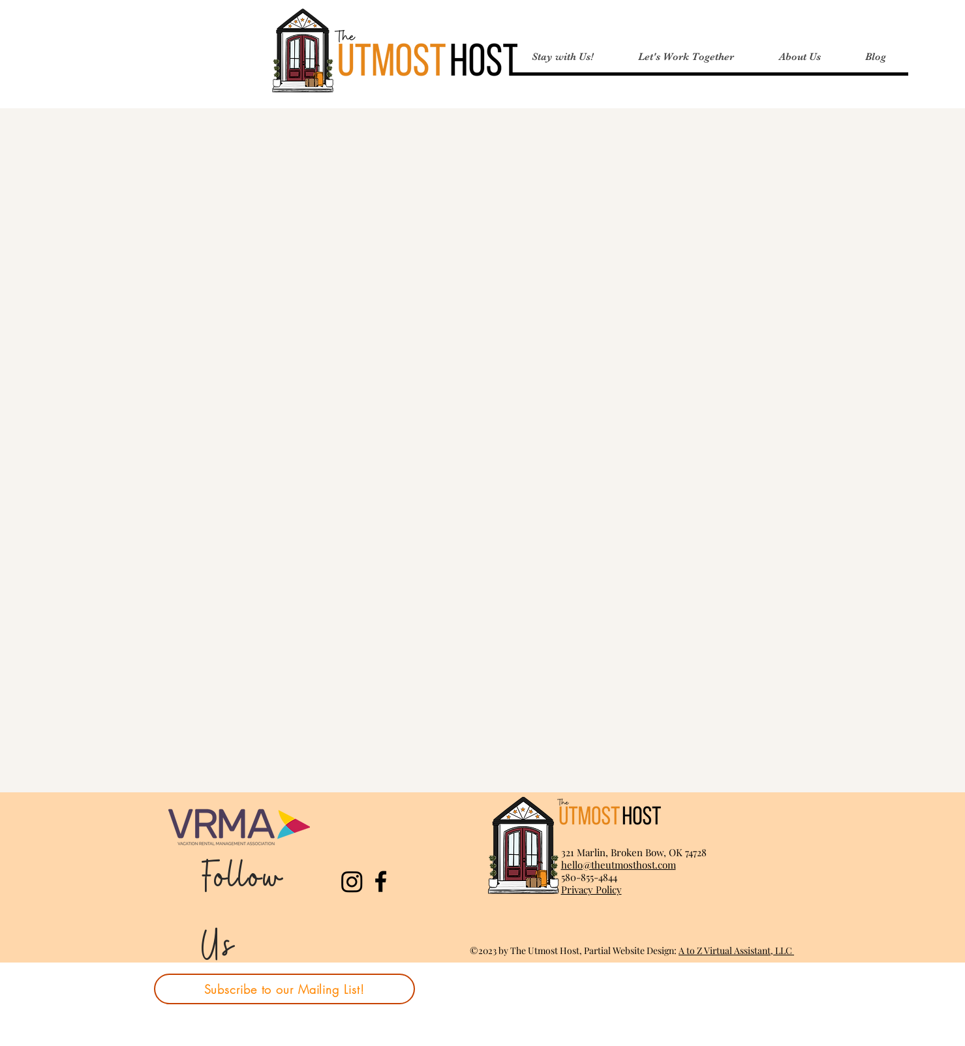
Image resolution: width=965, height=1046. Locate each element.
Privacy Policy (591, 889)
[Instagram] (352, 881)
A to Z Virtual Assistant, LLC (736, 950)
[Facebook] (381, 881)
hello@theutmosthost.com (618, 864)
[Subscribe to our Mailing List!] (284, 989)
